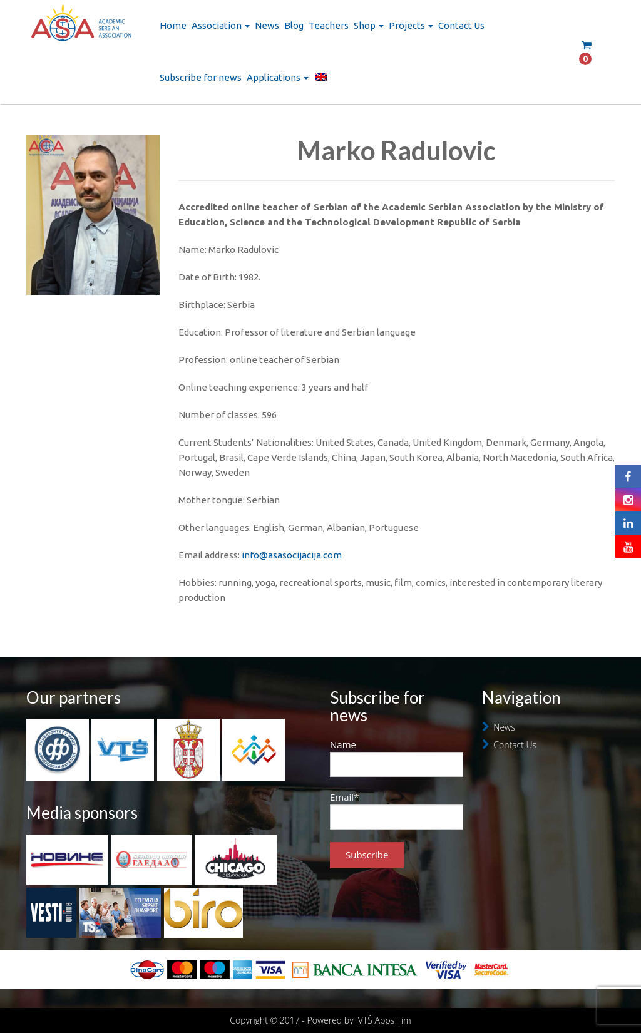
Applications (278, 77)
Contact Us (461, 25)
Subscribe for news (201, 77)
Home (173, 25)
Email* (396, 810)
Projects (411, 25)
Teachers (329, 25)
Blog (294, 25)
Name (396, 757)
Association (221, 25)
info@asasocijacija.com (292, 555)
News (267, 25)
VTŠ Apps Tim (384, 1020)
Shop (369, 25)
